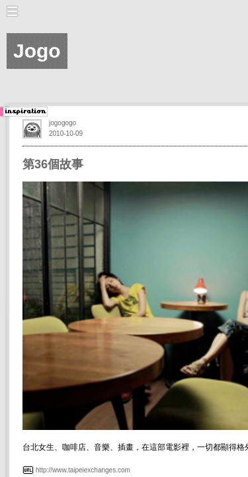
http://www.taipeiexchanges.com (83, 470)
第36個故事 (52, 164)
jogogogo (62, 123)
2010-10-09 (66, 133)
